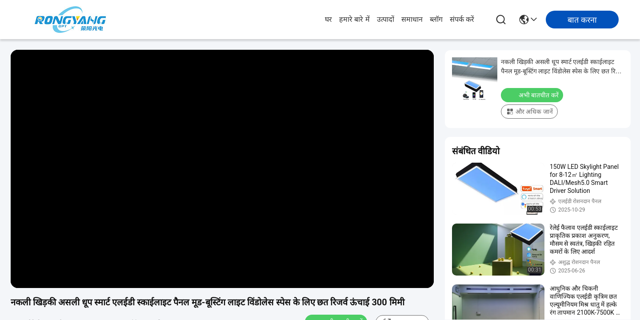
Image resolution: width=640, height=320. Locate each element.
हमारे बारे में (354, 19)
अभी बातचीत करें (533, 94)
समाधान (412, 19)
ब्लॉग (436, 19)
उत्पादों (385, 19)
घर (328, 19)
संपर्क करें (462, 19)
